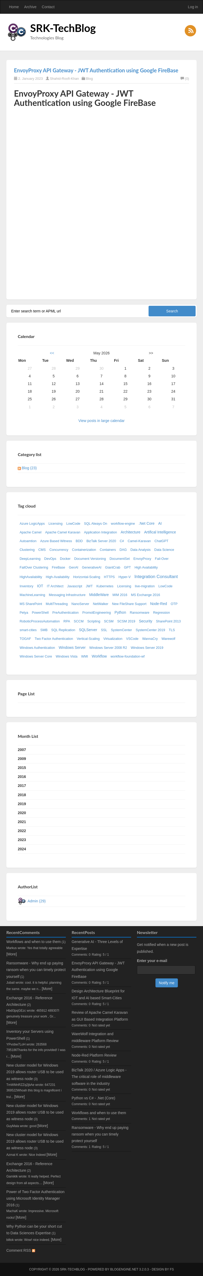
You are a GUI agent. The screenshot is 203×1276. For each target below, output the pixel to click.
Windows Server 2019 (147, 648)
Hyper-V (124, 577)
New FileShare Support (129, 604)
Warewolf (168, 639)
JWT (89, 586)
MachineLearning (32, 595)
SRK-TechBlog (63, 28)
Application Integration (100, 532)
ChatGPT (162, 541)
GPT (127, 567)
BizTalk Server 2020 (101, 541)
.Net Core (147, 523)
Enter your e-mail (152, 961)
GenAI (73, 567)
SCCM (79, 621)
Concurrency (58, 550)
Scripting (93, 621)
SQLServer (88, 630)
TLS (172, 630)
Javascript (74, 586)
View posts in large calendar (102, 421)
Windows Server (72, 647)
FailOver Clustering (34, 567)
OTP (174, 604)
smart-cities (28, 630)
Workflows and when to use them (33, 942)
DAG (123, 550)
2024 (22, 849)
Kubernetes (104, 586)
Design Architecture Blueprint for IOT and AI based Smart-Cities (98, 994)
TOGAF (25, 639)
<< (52, 353)
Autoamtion (28, 541)
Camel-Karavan (139, 541)
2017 (22, 786)
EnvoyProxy (142, 559)
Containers (108, 550)
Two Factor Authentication (54, 639)
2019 (22, 804)
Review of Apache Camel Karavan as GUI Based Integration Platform (100, 1015)
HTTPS (109, 577)
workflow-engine (123, 524)
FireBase (58, 567)
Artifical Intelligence (160, 532)
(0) (185, 79)
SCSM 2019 (126, 621)
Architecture (130, 532)
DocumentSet (119, 559)
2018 (22, 795)
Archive (30, 7)
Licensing (55, 524)
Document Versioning (90, 559)
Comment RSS (20, 1250)
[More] (11, 954)
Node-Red (158, 604)
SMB (44, 630)
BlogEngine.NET (124, 1269)
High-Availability (57, 577)
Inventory (26, 586)
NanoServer (80, 604)
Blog (89, 79)
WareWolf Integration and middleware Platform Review (95, 1037)
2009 (22, 759)
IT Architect (55, 586)
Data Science (164, 550)
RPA (66, 621)
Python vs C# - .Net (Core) (93, 1098)
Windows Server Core (36, 656)
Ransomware (139, 612)
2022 (22, 831)
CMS (42, 550)
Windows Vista (66, 656)
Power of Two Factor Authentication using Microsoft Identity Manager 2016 (35, 1198)
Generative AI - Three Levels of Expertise (97, 945)
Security (145, 621)
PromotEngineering (96, 612)
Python (120, 612)
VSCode (132, 639)
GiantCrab (112, 567)
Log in (193, 7)
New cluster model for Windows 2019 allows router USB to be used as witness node (34, 1072)
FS (172, 1269)
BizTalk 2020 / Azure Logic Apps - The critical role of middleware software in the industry (99, 1076)
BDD (79, 541)
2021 (22, 822)
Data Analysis (141, 550)
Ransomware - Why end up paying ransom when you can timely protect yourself (36, 969)
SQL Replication (63, 630)
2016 (22, 777)
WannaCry (150, 639)
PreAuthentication (65, 612)
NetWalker (100, 604)
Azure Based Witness (56, 541)
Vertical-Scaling (88, 639)
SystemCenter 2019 (150, 630)
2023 (22, 840)
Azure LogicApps (32, 524)
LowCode (73, 524)
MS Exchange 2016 (145, 595)
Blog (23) (29, 468)
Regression (161, 612)
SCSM (108, 621)
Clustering (27, 550)
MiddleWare (99, 595)
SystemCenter (121, 630)
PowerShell (40, 612)
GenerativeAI (92, 567)
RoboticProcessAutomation (40, 621)
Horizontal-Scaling (86, 577)
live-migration (145, 586)
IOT (40, 586)
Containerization (84, 550)
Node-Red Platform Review (94, 1055)
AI (160, 523)
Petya (24, 612)
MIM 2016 (120, 595)
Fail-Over (162, 559)
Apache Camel (30, 532)
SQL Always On (95, 524)
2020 (22, 813)
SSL (104, 630)
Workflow (99, 656)
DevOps (50, 559)
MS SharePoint (31, 604)
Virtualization (112, 639)
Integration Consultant (156, 576)
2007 (22, 750)
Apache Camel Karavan (62, 532)
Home (14, 7)
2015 (22, 768)
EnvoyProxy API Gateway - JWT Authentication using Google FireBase (96, 70)
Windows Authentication (37, 648)
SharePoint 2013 (168, 621)
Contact (48, 7)
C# (122, 541)
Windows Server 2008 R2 (108, 648)
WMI (84, 656)
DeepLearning (30, 559)
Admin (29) (36, 901)
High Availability (146, 567)
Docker (65, 559)
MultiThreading (57, 604)
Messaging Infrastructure (67, 595)
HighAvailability (31, 577)
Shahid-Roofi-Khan (64, 79)
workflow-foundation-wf (127, 656)
